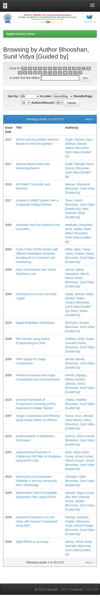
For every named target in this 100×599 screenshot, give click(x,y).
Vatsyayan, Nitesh (76, 273)
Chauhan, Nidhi (75, 476)
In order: (46, 96)
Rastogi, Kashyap (76, 517)
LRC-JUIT (92, 589)
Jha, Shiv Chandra (77, 497)
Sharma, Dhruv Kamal (79, 436)
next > (89, 119)
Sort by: (13, 96)
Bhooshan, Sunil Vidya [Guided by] (78, 152)
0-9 (24, 68)
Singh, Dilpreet (74, 139)
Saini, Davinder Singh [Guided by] (77, 213)
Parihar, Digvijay (75, 375)
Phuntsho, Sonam (76, 322)
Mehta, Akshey (74, 379)
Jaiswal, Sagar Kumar (79, 492)
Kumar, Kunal (74, 456)
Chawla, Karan (84, 253)
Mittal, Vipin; (73, 249)
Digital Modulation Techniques (35, 322)
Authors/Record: (42, 102)
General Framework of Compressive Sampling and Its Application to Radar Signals (36, 404)
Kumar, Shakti (74, 501)
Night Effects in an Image (32, 541)
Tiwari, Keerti (73, 200)
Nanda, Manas (74, 359)
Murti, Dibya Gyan (76, 452)
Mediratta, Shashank (78, 225)
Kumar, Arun (73, 415)
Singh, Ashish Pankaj (79, 525)
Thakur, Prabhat (75, 399)
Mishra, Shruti (74, 541)
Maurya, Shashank (77, 184)
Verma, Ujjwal (74, 269)
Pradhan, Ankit (74, 338)
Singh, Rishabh (75, 164)
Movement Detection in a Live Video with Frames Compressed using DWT (37, 521)
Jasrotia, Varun (75, 383)
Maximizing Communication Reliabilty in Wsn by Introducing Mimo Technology (36, 481)
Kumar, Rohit (73, 278)
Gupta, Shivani (74, 294)
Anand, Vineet (84, 460)
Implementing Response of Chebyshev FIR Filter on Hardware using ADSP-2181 (38, 456)
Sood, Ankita (73, 229)
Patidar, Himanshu (77, 521)
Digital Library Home (20, 34)
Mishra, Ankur (82, 420)
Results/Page (83, 96)
